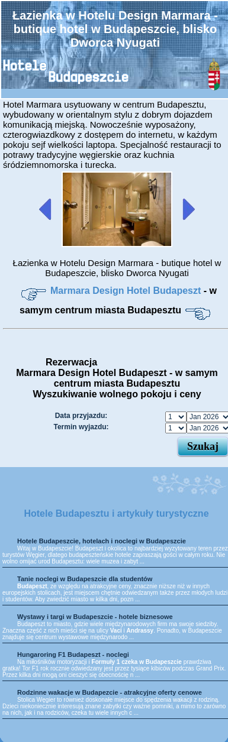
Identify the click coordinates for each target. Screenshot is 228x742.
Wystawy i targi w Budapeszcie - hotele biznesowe (95, 616)
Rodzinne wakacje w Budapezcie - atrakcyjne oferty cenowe (109, 692)
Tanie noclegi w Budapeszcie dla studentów (84, 578)
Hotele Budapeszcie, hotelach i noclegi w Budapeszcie (101, 541)
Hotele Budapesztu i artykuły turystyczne (116, 513)
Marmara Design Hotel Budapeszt (127, 291)
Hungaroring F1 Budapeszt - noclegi (73, 654)
